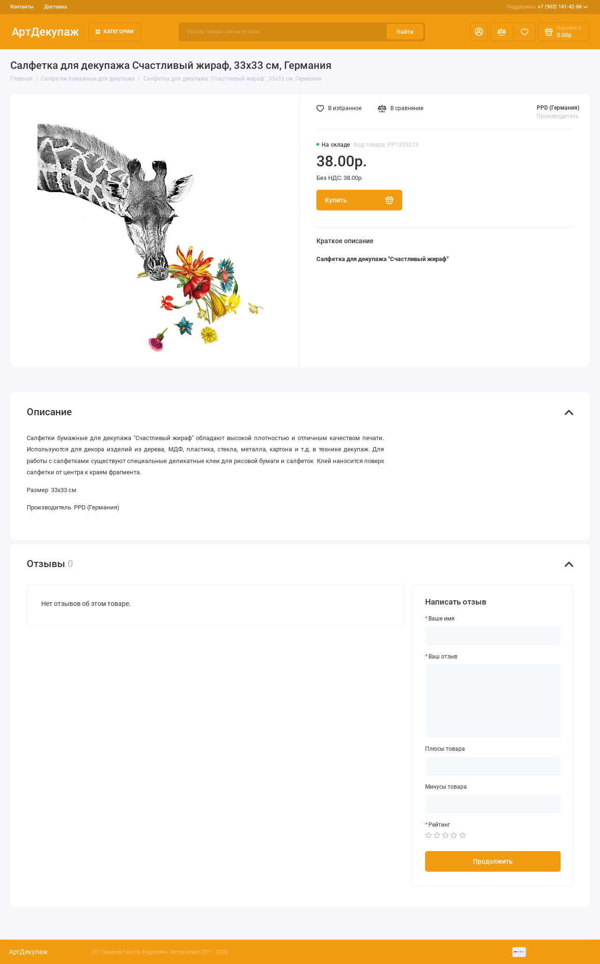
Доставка (55, 7)
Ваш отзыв (443, 656)
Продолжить (493, 861)
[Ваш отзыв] (493, 701)
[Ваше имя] (493, 636)
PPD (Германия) (558, 108)
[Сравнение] (502, 31)
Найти (405, 32)
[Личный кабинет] (479, 31)
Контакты (22, 7)
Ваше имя (441, 618)
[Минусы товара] (493, 804)
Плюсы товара (445, 749)
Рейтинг (439, 825)
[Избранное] (524, 31)
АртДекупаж (45, 31)
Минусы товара (446, 787)
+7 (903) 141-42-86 (547, 7)
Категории (115, 32)
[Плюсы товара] (493, 766)
